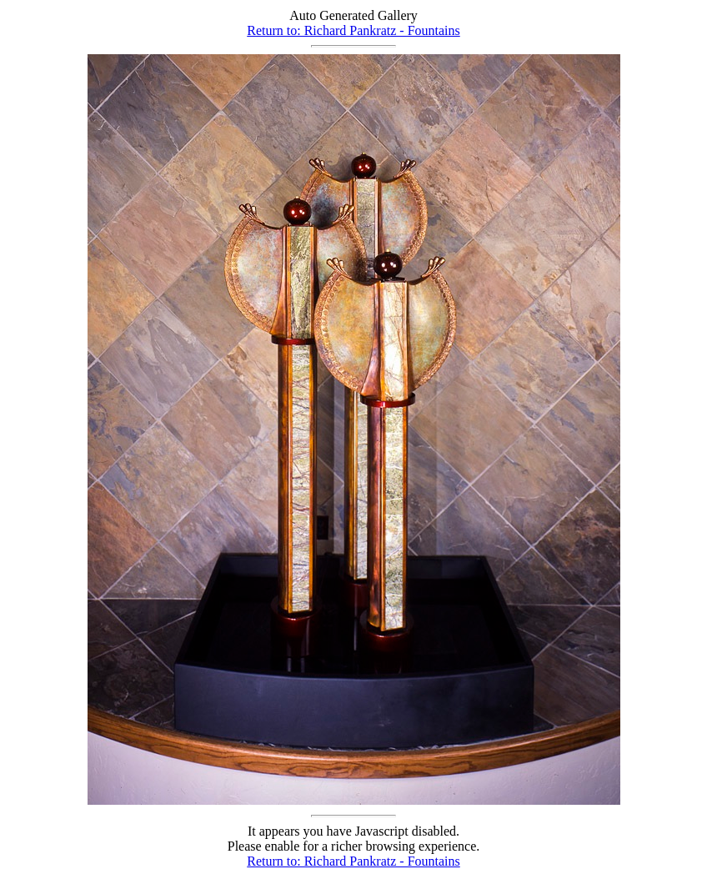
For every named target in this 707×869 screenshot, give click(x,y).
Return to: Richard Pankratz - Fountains (353, 30)
